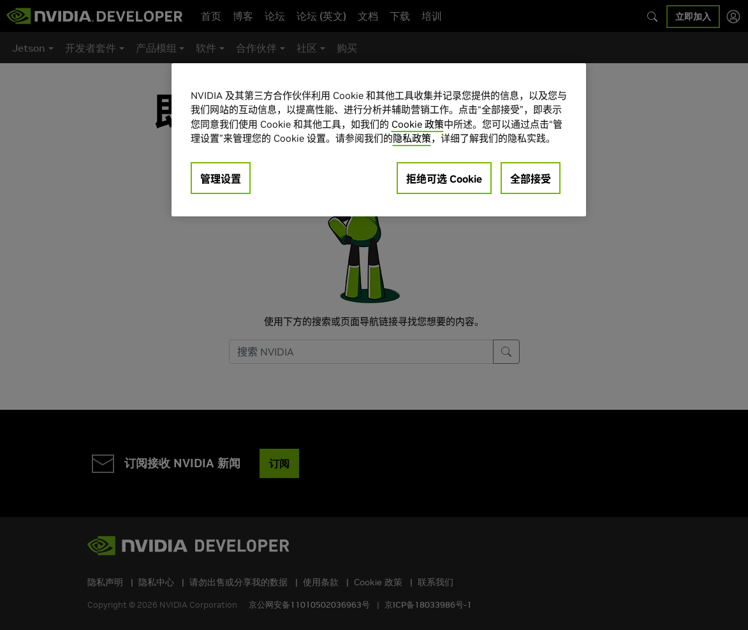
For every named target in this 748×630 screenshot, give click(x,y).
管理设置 (220, 178)
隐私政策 (412, 138)
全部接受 (530, 178)
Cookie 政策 (418, 124)
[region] (379, 139)
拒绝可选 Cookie (444, 178)
